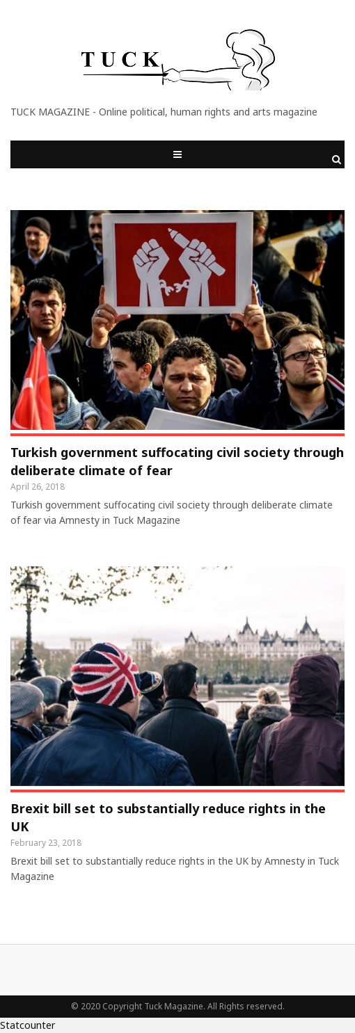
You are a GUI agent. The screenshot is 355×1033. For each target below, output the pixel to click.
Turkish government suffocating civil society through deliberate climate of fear (177, 461)
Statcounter (27, 1025)
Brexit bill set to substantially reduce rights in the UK (168, 817)
